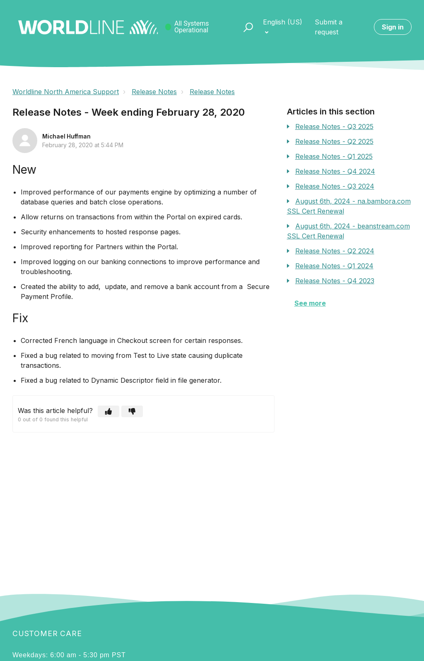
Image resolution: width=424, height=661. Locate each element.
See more (310, 303)
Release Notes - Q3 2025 (334, 126)
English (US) (282, 22)
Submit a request (328, 27)
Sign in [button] (393, 27)
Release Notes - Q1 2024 (334, 266)
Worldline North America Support (65, 91)
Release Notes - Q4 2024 (335, 171)
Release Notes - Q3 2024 (334, 186)
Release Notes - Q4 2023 (334, 281)
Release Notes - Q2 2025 (334, 141)
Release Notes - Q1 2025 (334, 156)
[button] (244, 27)
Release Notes (154, 91)
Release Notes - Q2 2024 (334, 251)
